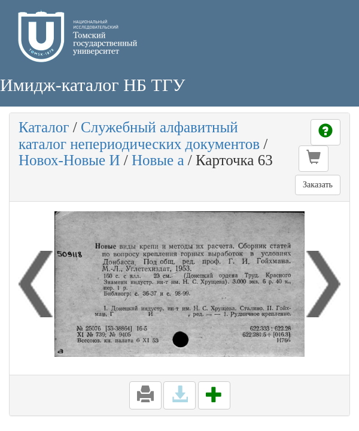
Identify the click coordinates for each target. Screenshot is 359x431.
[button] (313, 158)
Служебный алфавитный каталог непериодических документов (139, 135)
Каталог (44, 127)
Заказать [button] (318, 184)
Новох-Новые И (69, 160)
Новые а (158, 160)
